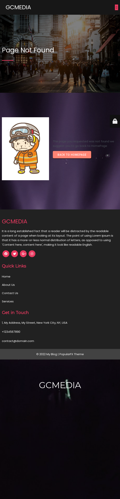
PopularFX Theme (71, 354)
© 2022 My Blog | (47, 354)
